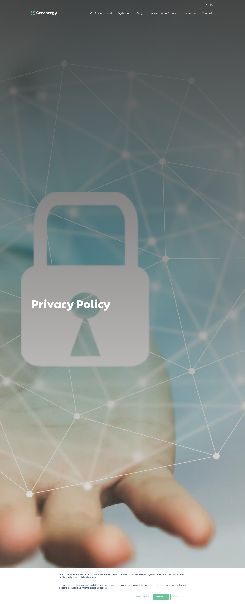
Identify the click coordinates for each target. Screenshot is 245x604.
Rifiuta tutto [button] (178, 597)
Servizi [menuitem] (110, 13)
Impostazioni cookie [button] (143, 597)
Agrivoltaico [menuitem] (125, 13)
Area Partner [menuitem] (168, 13)
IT (207, 5)
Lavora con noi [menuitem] (189, 13)
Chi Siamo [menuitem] (96, 13)
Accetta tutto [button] (161, 597)
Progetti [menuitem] (141, 13)
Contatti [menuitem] (207, 13)
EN (211, 5)
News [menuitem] (153, 13)
